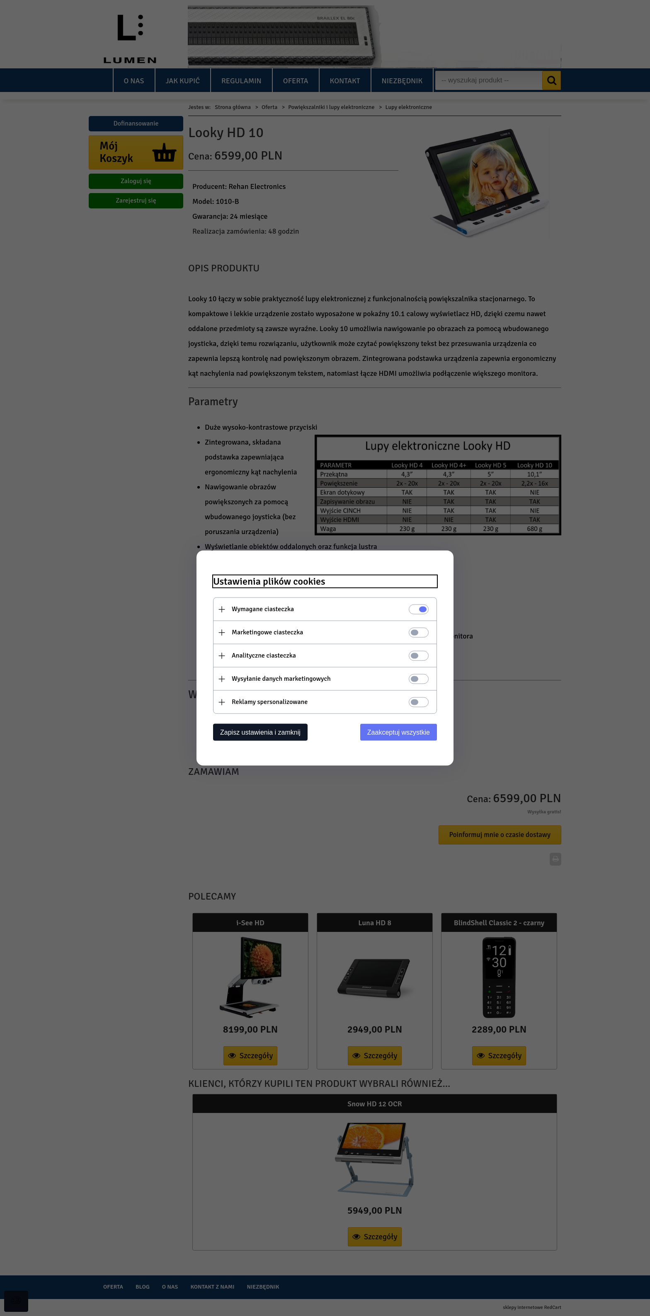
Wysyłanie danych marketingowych (281, 679)
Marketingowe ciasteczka (267, 632)
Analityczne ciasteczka (264, 655)
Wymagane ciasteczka (263, 609)
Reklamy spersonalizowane (270, 702)
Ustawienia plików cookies (269, 582)
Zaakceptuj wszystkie (398, 732)
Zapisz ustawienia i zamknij (260, 732)
